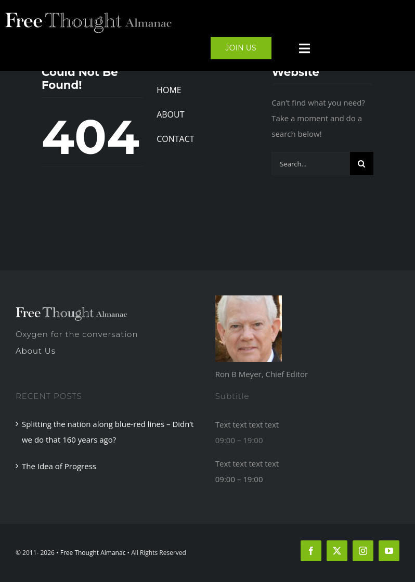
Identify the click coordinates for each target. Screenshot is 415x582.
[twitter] (337, 550)
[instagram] (363, 550)
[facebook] (311, 550)
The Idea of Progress (59, 466)
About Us (36, 351)
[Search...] (310, 163)
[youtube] (389, 550)
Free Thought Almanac (93, 552)
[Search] (361, 163)
